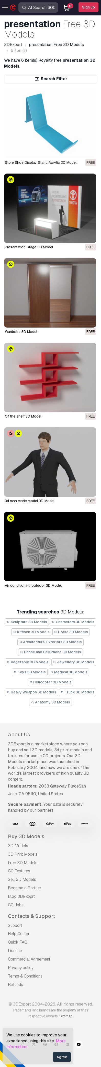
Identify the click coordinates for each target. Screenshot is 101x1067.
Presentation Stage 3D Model (29, 247)
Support (15, 925)
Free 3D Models (22, 862)
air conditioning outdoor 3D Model (33, 585)
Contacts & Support (31, 916)
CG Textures (19, 871)
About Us (19, 734)
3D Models (18, 845)
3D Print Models (23, 854)
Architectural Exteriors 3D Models (50, 642)
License (15, 950)
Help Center (19, 933)
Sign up (88, 7)
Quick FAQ (17, 942)
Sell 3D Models (22, 879)
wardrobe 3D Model (21, 331)
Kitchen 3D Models (31, 632)
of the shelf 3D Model (23, 416)
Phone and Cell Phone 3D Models (50, 652)
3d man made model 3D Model (29, 501)
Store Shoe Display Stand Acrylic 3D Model (40, 162)
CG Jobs (16, 905)
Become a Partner (24, 888)
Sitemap (66, 1016)
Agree (62, 1057)
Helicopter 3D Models (50, 682)
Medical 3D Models (69, 672)
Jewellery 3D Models (74, 662)
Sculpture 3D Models (27, 622)
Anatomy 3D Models (50, 702)
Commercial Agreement (29, 959)
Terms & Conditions (25, 976)
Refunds (15, 984)
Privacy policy (20, 967)
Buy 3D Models (26, 836)
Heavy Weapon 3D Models (31, 692)
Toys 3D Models (30, 672)
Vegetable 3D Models (28, 662)
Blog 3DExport (21, 896)
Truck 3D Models (78, 692)
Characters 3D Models (73, 622)
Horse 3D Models (71, 632)
